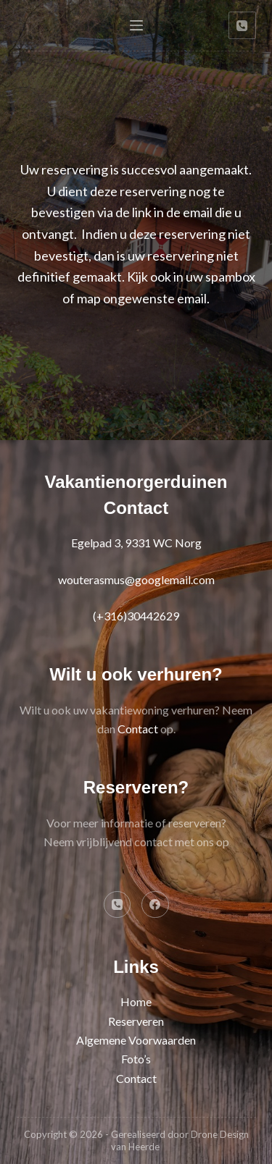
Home (136, 1001)
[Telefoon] (242, 25)
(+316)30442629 (136, 616)
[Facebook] (155, 905)
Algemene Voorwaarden (136, 1040)
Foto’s (136, 1059)
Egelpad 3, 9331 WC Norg (136, 542)
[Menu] (136, 25)
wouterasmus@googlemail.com (136, 579)
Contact (138, 728)
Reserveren (136, 1021)
